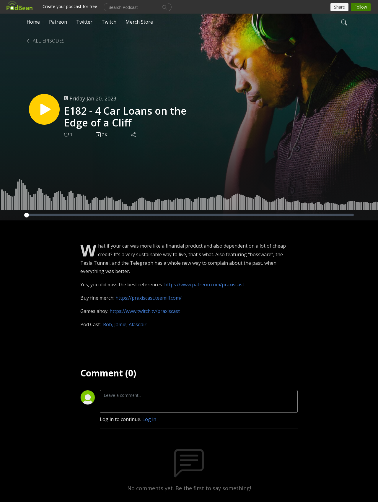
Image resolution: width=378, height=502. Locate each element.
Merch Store (139, 22)
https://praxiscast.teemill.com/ (148, 298)
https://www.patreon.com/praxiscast (204, 284)
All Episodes (44, 41)
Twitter (84, 22)
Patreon (58, 22)
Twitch (109, 22)
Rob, (108, 324)
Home (33, 22)
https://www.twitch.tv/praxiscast (145, 311)
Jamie (120, 324)
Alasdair (137, 324)
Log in (149, 419)
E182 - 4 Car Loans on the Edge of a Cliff (125, 117)
